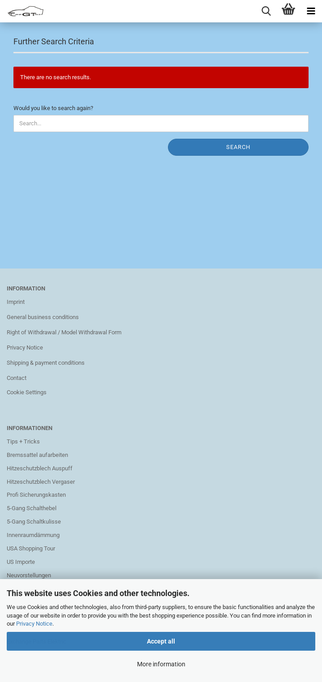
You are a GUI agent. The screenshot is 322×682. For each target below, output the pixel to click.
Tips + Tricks (23, 441)
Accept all (161, 641)
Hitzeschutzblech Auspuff (40, 468)
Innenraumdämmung (33, 535)
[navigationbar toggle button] (311, 11)
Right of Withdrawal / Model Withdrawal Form (64, 332)
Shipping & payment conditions (46, 362)
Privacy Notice (34, 623)
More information (161, 664)
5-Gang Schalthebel (31, 508)
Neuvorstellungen (29, 575)
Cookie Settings (27, 392)
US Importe (21, 561)
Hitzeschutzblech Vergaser (41, 481)
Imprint (16, 301)
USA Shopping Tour (31, 548)
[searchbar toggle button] (266, 11)
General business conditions (43, 317)
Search (238, 147)
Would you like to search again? (53, 108)
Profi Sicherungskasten (36, 494)
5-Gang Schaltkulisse (34, 521)
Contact (16, 378)
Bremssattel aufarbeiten (37, 455)
